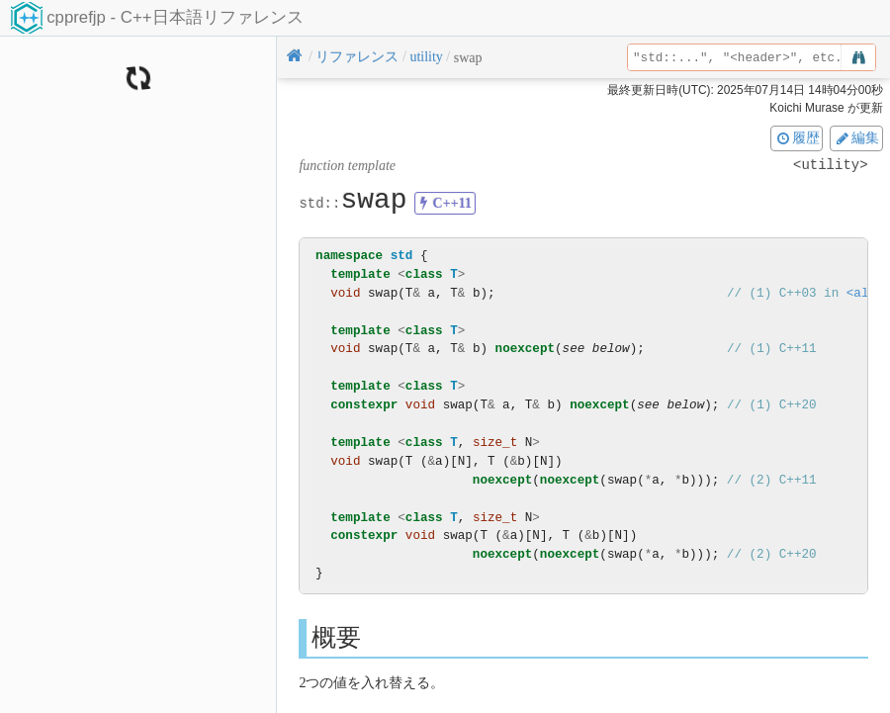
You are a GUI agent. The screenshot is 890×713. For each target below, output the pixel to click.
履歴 (797, 137)
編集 (856, 137)
